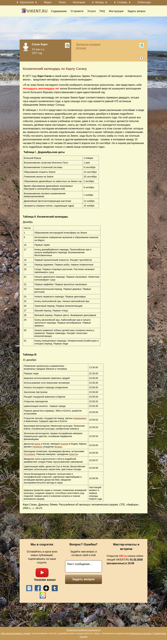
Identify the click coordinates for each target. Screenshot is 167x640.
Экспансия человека (88, 44)
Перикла (37, 446)
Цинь (38, 444)
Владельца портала (140, 633)
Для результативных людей (15, 633)
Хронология (27, 2)
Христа (73, 454)
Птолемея (29, 454)
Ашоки (64, 444)
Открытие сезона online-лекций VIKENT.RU (125, 560)
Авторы (99, 2)
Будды (58, 446)
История (81, 48)
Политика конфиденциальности (83, 630)
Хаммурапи (79, 418)
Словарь (122, 2)
